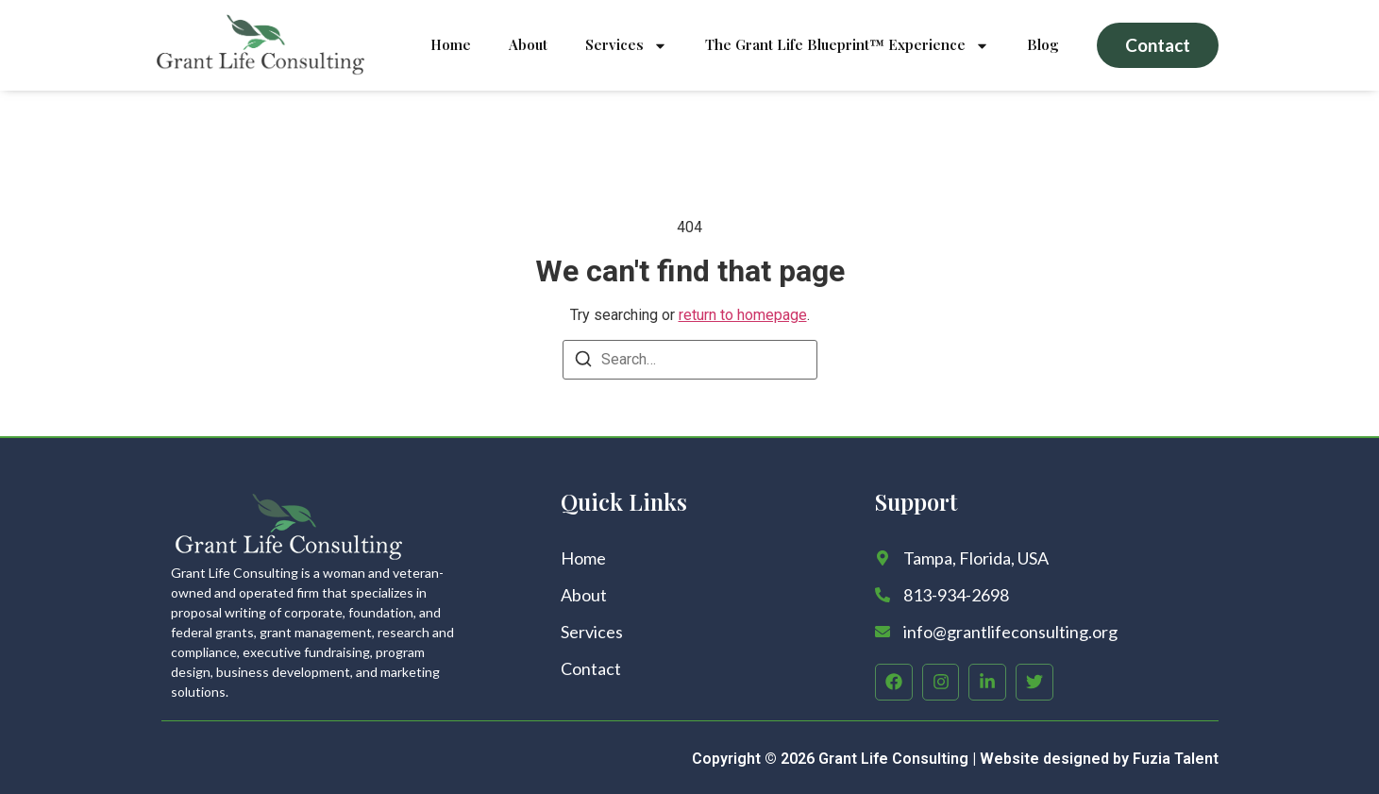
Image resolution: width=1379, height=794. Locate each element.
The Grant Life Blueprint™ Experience (847, 45)
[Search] (583, 362)
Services (626, 45)
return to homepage (743, 315)
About (528, 44)
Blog (1043, 44)
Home (450, 44)
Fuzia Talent (1176, 759)
